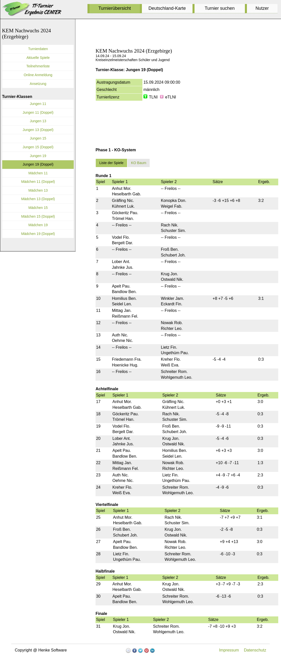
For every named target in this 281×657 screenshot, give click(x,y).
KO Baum (138, 163)
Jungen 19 (38, 156)
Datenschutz (255, 650)
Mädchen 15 (38, 208)
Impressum (229, 650)
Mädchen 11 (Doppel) (38, 182)
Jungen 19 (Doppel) (38, 164)
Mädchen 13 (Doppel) (38, 199)
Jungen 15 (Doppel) (38, 147)
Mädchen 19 (38, 225)
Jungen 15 (38, 138)
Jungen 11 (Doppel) (38, 112)
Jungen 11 (38, 104)
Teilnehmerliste (38, 66)
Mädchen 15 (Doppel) (38, 216)
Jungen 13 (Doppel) (38, 130)
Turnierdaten (38, 49)
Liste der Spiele (111, 163)
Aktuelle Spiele (38, 58)
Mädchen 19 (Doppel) (38, 234)
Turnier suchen (220, 8)
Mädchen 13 (38, 190)
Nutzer (262, 8)
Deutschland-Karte (167, 8)
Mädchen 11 (38, 173)
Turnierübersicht (115, 8)
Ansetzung (38, 84)
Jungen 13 (38, 121)
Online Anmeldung (38, 75)
